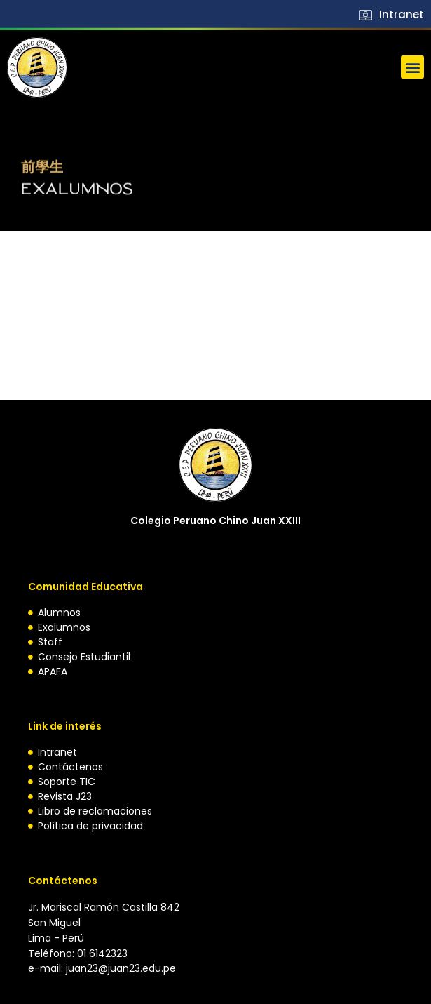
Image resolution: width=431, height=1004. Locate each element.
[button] (412, 67)
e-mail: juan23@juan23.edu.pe (102, 968)
